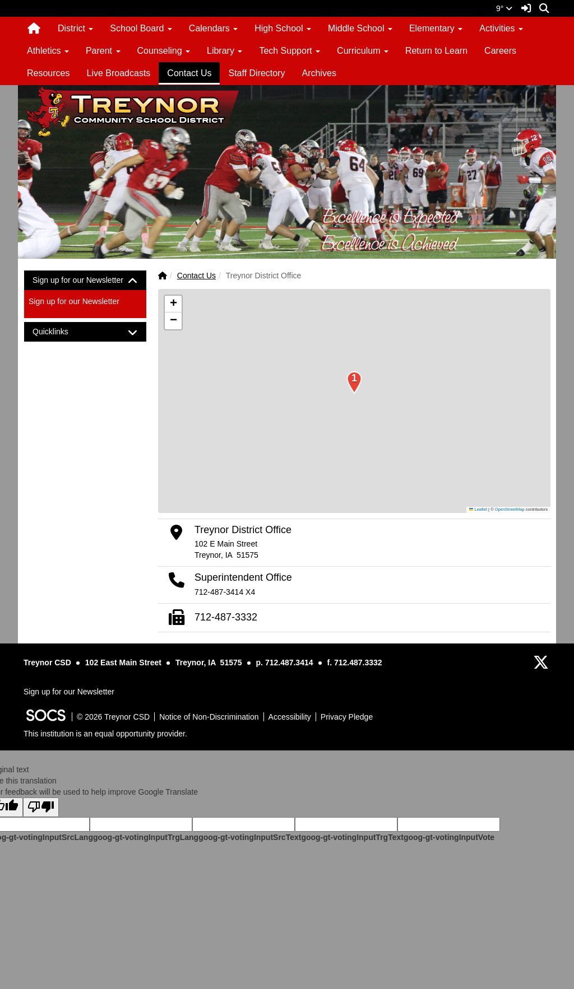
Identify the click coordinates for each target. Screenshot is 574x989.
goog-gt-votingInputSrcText (249, 837)
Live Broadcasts (118, 73)
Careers (500, 50)
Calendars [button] (213, 28)
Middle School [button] (360, 28)
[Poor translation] (41, 807)
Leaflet (478, 509)
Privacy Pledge (347, 716)
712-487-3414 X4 (225, 591)
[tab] (85, 280)
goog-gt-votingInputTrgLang (145, 837)
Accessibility (290, 716)
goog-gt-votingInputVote (449, 837)
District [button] (75, 28)
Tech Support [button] (289, 50)
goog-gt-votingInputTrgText (352, 837)
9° (504, 8)
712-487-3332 (226, 617)
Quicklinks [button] (60, 332)
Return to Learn (436, 50)
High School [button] (282, 28)
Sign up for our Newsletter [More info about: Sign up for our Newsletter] (74, 301)
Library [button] (224, 50)
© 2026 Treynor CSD (113, 716)
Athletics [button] (48, 50)
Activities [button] (501, 28)
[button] (354, 385)
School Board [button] (141, 28)
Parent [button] (103, 50)
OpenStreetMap (510, 509)
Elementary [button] (435, 28)
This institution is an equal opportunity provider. (105, 733)
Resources (48, 73)
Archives (319, 73)
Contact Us (189, 73)
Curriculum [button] (362, 50)
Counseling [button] (164, 50)
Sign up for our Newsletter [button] (85, 280)
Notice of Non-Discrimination (208, 716)
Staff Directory (256, 73)
